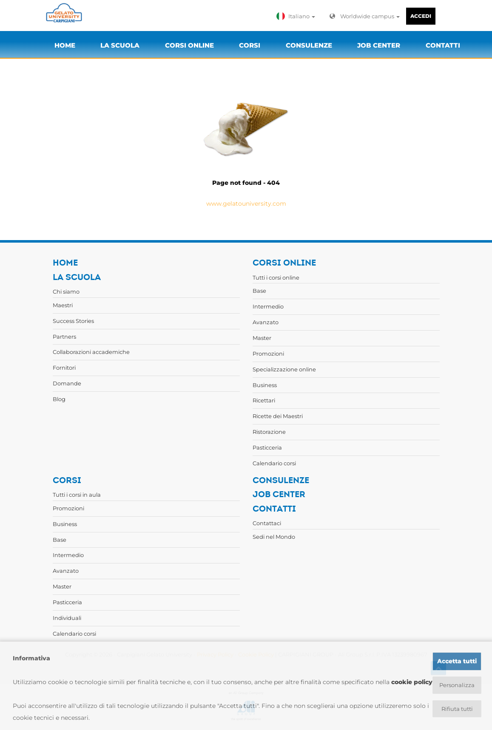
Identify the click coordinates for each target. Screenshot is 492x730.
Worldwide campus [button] (365, 16)
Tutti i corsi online (276, 277)
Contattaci (267, 523)
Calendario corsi (274, 463)
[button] (297, 16)
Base (259, 290)
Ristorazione (269, 431)
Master (262, 337)
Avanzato (266, 322)
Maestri (63, 305)
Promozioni (268, 353)
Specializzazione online (284, 369)
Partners (64, 336)
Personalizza (456, 685)
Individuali (67, 617)
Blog (59, 399)
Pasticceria (267, 447)
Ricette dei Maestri (278, 416)
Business (265, 385)
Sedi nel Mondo (274, 536)
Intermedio (268, 306)
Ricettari (264, 400)
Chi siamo (66, 291)
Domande (67, 383)
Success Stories (73, 320)
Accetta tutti (457, 661)
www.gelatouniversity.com (246, 203)
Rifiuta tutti (457, 709)
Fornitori (64, 367)
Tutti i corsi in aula (77, 494)
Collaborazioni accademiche (91, 351)
